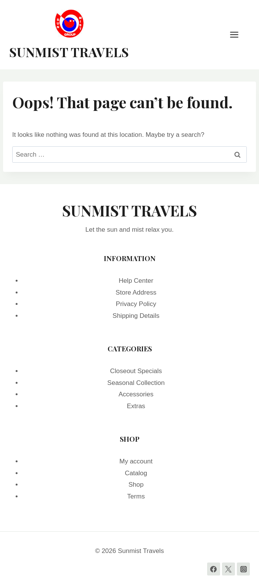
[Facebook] (213, 569)
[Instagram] (243, 569)
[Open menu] (238, 34)
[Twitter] (228, 569)
